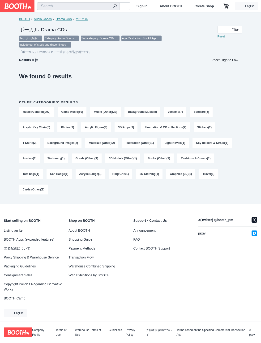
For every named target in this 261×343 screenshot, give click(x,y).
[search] (115, 6)
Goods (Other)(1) (87, 159)
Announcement (144, 230)
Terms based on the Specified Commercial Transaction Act (210, 332)
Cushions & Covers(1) (195, 159)
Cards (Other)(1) (33, 190)
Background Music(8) (142, 112)
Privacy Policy (130, 332)
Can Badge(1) (59, 174)
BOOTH (24, 19)
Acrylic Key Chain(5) (36, 127)
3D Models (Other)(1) (123, 159)
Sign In (142, 6)
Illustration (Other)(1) (140, 143)
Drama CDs (64, 19)
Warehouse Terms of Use (88, 332)
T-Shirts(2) (30, 143)
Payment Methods (81, 248)
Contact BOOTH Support (151, 248)
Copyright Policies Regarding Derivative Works (33, 286)
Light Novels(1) (175, 143)
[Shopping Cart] (226, 6)
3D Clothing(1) (149, 174)
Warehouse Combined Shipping (91, 266)
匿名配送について (17, 248)
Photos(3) (67, 127)
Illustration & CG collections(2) (165, 127)
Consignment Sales (18, 275)
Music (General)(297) (37, 112)
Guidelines (115, 330)
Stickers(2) (204, 127)
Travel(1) (208, 174)
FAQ (136, 239)
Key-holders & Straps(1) (212, 143)
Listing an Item (14, 230)
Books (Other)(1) (159, 159)
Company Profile (38, 332)
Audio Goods (43, 19)
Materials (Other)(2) (102, 143)
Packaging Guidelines (20, 266)
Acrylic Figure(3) (96, 127)
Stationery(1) (55, 159)
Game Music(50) (72, 112)
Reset (221, 36)
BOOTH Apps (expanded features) (29, 239)
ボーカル (82, 19)
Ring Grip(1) (120, 174)
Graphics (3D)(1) (181, 174)
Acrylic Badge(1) (90, 174)
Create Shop (204, 6)
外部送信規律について (159, 332)
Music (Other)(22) (105, 112)
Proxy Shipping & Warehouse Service (31, 257)
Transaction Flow (81, 257)
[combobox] (78, 6)
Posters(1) (30, 159)
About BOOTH (171, 6)
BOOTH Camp (14, 298)
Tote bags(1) (31, 174)
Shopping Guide (80, 239)
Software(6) (201, 112)
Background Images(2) (62, 143)
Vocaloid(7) (175, 112)
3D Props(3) (126, 127)
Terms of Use (61, 332)
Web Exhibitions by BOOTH (88, 275)
